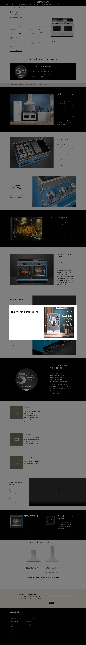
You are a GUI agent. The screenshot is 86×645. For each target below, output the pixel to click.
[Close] (75, 306)
